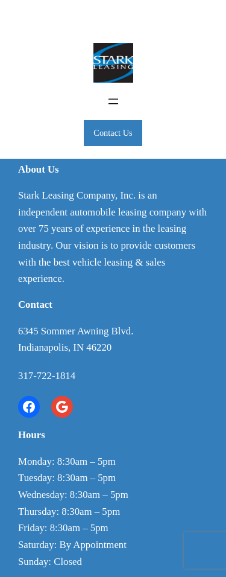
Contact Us (112, 133)
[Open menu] (113, 101)
